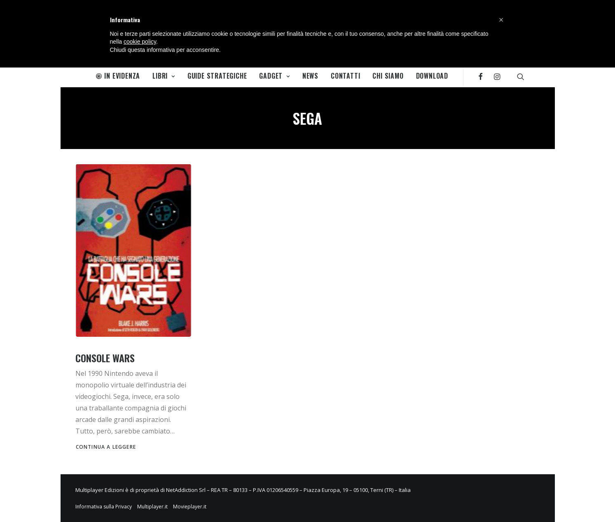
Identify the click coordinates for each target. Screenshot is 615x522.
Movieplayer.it (189, 506)
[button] (501, 19)
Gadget (274, 76)
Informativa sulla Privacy (103, 506)
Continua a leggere (106, 446)
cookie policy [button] (140, 41)
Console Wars (105, 357)
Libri (163, 76)
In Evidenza (118, 76)
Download (432, 76)
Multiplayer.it (152, 506)
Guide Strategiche (217, 76)
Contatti (345, 76)
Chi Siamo (387, 76)
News (310, 76)
